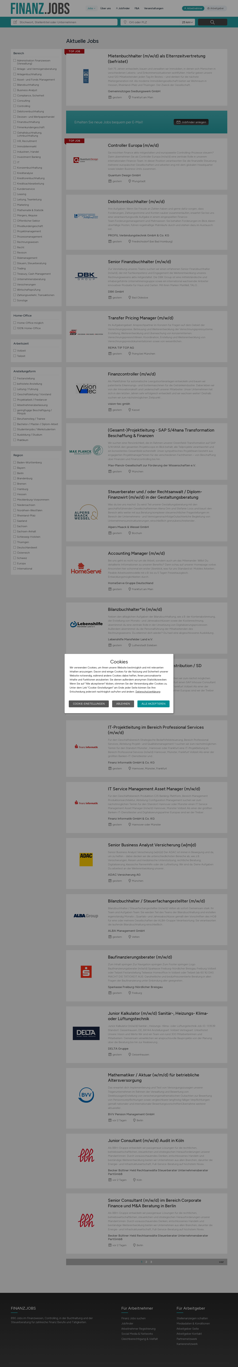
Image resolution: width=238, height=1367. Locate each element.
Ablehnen (123, 703)
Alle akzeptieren (153, 703)
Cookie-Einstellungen (89, 703)
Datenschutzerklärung (147, 691)
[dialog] (119, 683)
